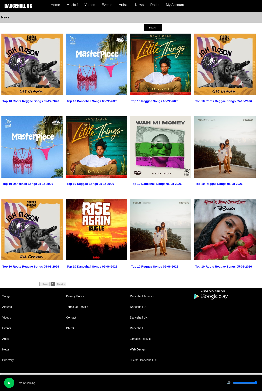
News (139, 5)
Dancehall (136, 328)
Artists (123, 5)
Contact (71, 317)
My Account (175, 5)
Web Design (138, 349)
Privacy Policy (75, 296)
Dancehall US (139, 307)
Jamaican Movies (141, 338)
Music (72, 5)
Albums (7, 307)
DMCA (70, 328)
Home (55, 5)
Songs (6, 296)
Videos (90, 5)
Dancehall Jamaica (142, 296)
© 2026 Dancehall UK (144, 360)
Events (107, 5)
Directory (8, 360)
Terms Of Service (77, 307)
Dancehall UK (139, 317)
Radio (154, 5)
